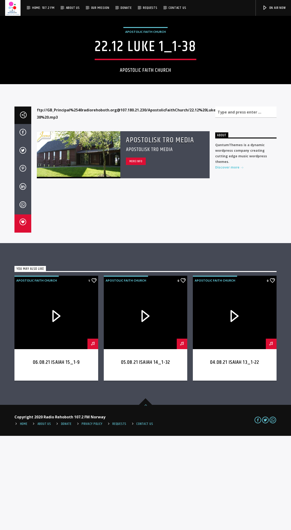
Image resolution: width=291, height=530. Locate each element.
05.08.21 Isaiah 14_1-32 (145, 456)
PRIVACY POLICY (92, 518)
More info (135, 255)
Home (24, 518)
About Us (73, 8)
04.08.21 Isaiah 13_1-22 (234, 456)
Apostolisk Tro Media (160, 234)
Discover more (229, 262)
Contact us (177, 8)
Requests (150, 8)
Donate (126, 8)
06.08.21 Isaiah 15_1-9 (56, 456)
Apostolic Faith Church (145, 79)
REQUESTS (119, 518)
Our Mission (100, 8)
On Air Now (274, 8)
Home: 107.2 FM (43, 8)
